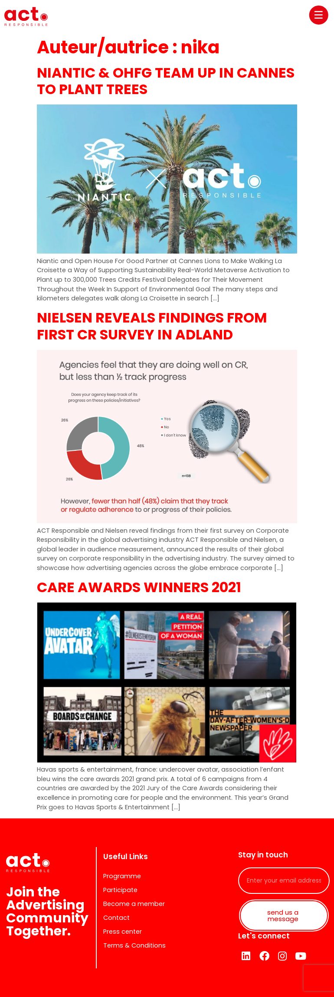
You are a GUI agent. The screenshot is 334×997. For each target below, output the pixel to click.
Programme (122, 876)
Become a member (134, 903)
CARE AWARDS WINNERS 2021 (139, 587)
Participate (120, 890)
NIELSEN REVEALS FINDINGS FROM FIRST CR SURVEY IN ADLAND (152, 326)
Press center (122, 931)
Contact (116, 917)
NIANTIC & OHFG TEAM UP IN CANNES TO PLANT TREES (166, 81)
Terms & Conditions (134, 945)
